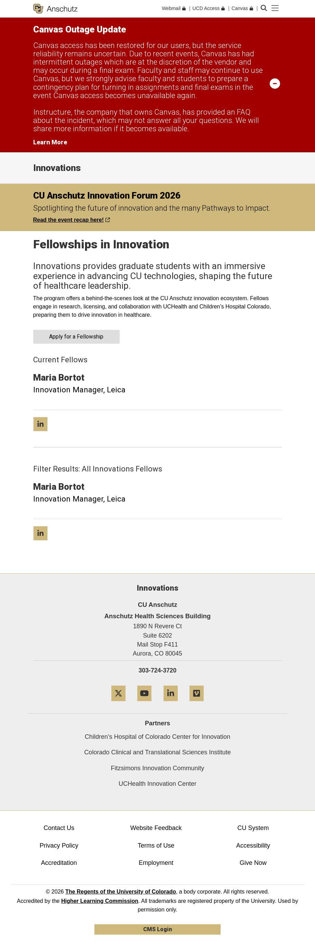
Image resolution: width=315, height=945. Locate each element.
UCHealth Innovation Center (157, 783)
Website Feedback (156, 827)
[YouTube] (144, 704)
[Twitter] (118, 704)
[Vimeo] (196, 704)
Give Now (253, 862)
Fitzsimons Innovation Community (157, 768)
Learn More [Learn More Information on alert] (50, 142)
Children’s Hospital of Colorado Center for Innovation (157, 736)
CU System (253, 827)
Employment (156, 862)
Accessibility (253, 845)
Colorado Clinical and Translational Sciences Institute (157, 752)
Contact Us (59, 827)
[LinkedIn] (170, 704)
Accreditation (59, 862)
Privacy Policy (58, 845)
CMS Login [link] (157, 929)
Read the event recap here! (71, 220)
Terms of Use (156, 845)
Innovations (57, 168)
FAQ (243, 112)
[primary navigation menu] (275, 8)
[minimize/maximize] (275, 83)
